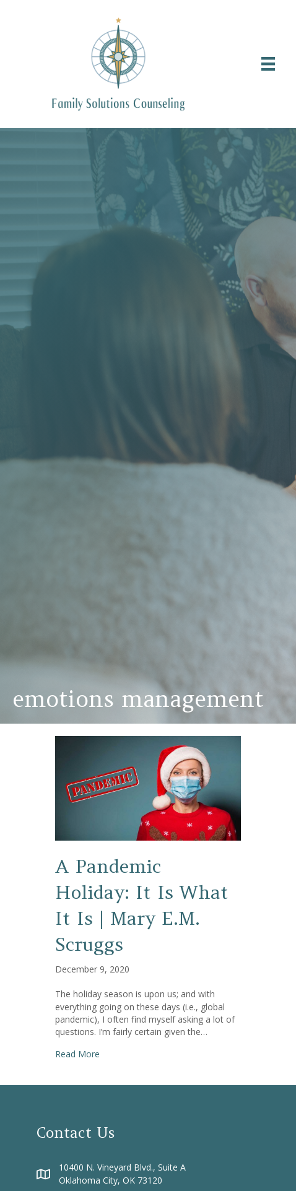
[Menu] (268, 63)
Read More (77, 1054)
